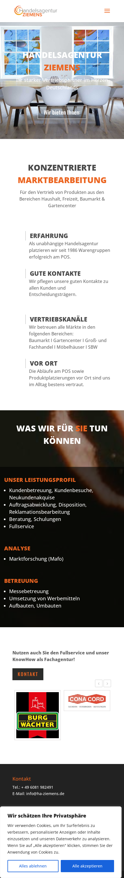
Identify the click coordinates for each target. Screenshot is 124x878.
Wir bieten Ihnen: (62, 112)
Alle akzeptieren (87, 866)
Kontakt (28, 673)
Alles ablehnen (33, 866)
